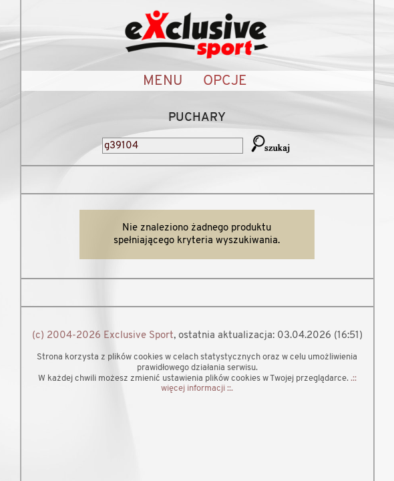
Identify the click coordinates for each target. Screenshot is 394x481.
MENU (162, 81)
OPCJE (225, 81)
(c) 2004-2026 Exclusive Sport (103, 336)
